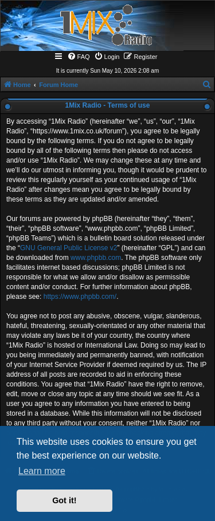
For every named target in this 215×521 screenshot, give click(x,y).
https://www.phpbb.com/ (80, 297)
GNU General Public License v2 (68, 248)
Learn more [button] (41, 471)
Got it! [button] (64, 500)
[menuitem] (78, 57)
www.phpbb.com (96, 258)
